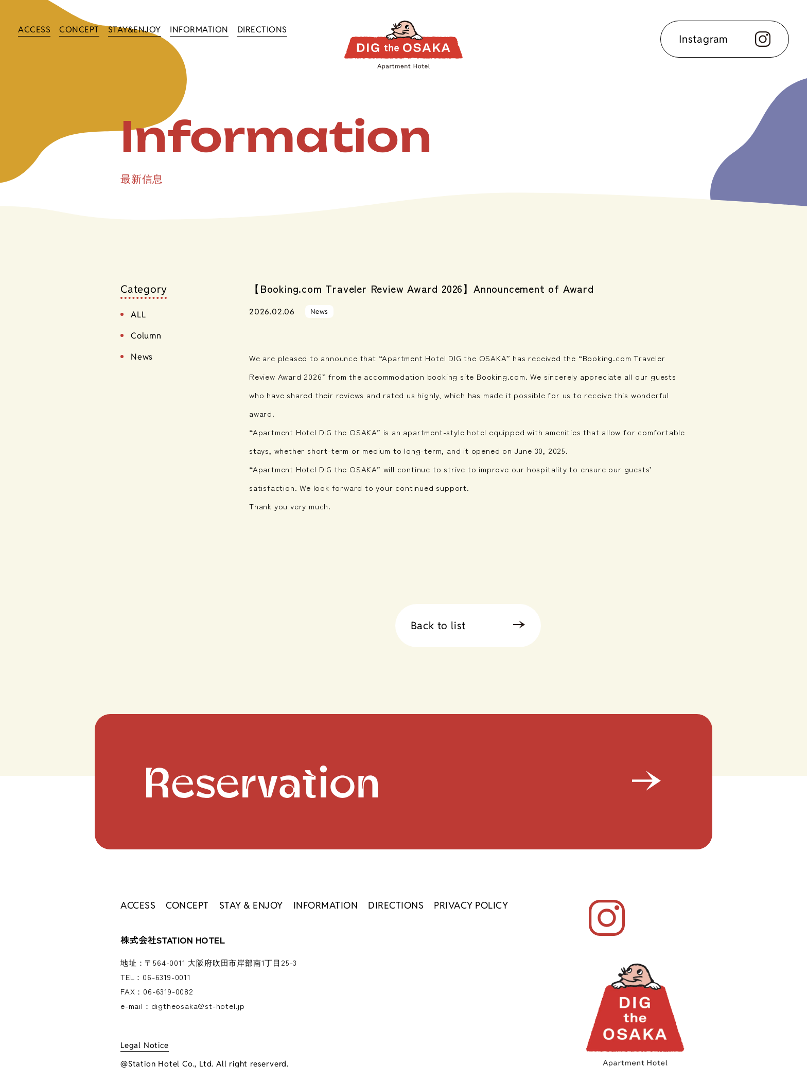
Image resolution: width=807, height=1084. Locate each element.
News (142, 356)
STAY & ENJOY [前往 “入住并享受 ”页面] (251, 905)
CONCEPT (79, 30)
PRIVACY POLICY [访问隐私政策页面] (471, 905)
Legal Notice (144, 1045)
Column (146, 335)
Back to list (438, 625)
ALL (138, 314)
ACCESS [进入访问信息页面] (137, 905)
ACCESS (34, 30)
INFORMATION (199, 30)
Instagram (724, 39)
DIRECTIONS (262, 30)
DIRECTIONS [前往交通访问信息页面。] (396, 905)
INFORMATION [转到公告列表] (325, 905)
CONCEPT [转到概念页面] (187, 905)
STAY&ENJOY (134, 30)
